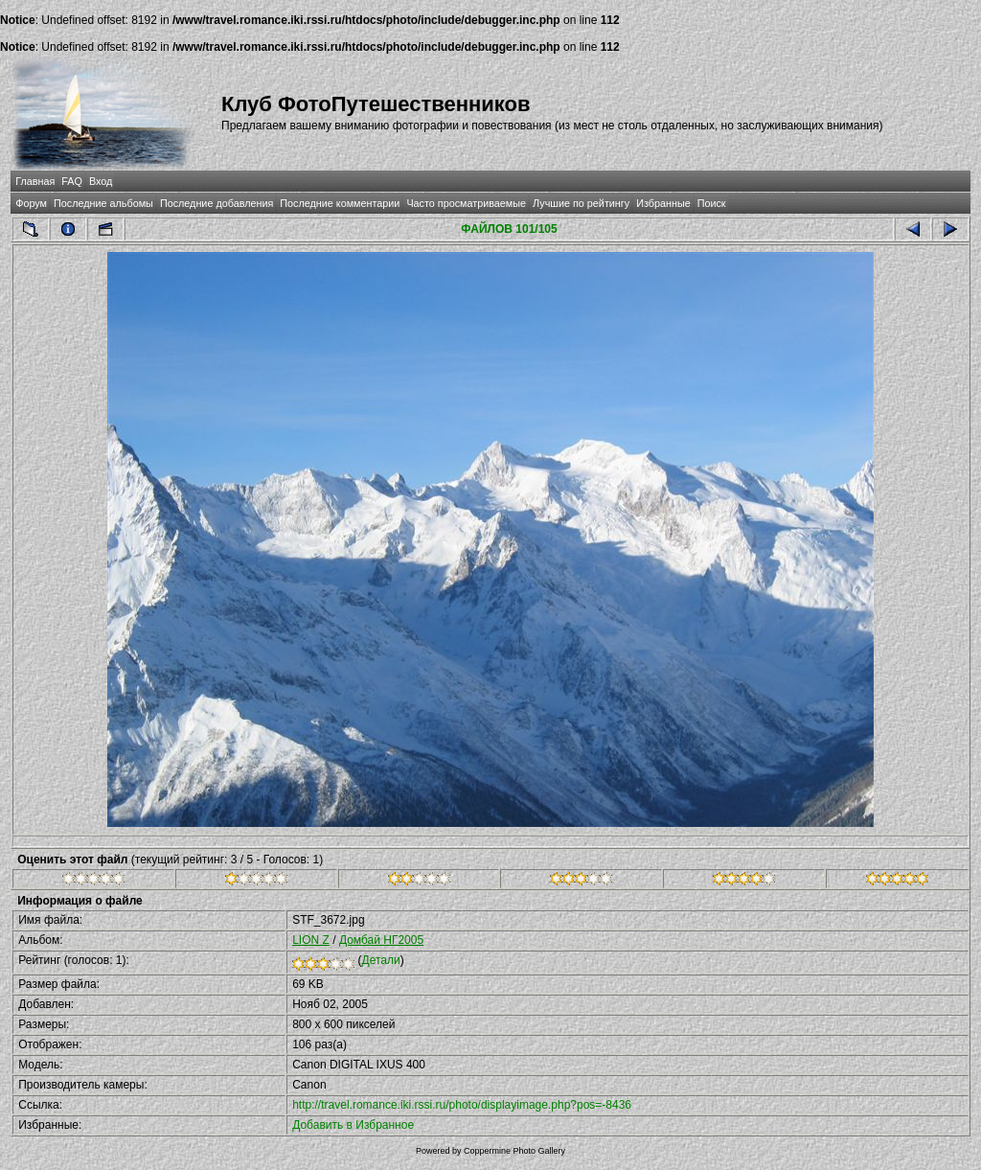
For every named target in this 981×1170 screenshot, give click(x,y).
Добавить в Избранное (353, 1125)
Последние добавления (216, 203)
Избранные (663, 203)
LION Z (311, 940)
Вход (100, 181)
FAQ (71, 181)
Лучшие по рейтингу (581, 203)
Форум (31, 203)
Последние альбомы (103, 203)
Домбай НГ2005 (381, 940)
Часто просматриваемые (466, 203)
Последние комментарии (339, 203)
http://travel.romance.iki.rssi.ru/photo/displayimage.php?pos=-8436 (461, 1105)
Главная (35, 181)
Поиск (711, 203)
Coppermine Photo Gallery (514, 1151)
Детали (381, 960)
